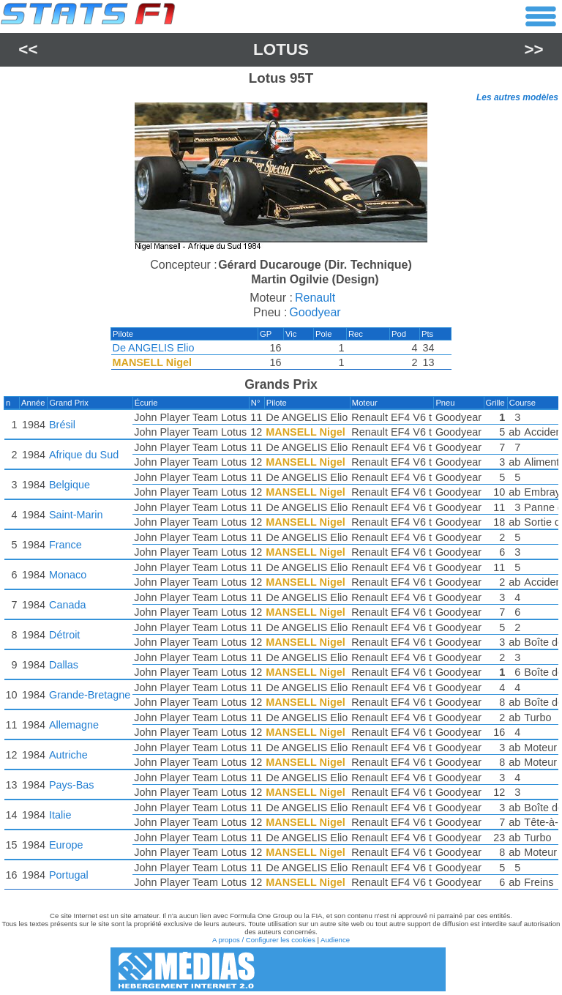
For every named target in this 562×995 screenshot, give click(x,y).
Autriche (68, 755)
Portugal (69, 875)
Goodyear (314, 312)
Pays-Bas (71, 785)
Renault (315, 297)
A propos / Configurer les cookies (263, 940)
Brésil (62, 425)
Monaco (67, 575)
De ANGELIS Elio (154, 348)
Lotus (281, 49)
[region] (281, 178)
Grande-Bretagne (89, 695)
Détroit (64, 635)
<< (27, 49)
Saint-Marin (76, 515)
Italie (60, 815)
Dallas (63, 665)
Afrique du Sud (84, 455)
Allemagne (74, 725)
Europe (66, 845)
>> (534, 49)
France (65, 545)
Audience (335, 940)
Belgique (69, 485)
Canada (67, 605)
